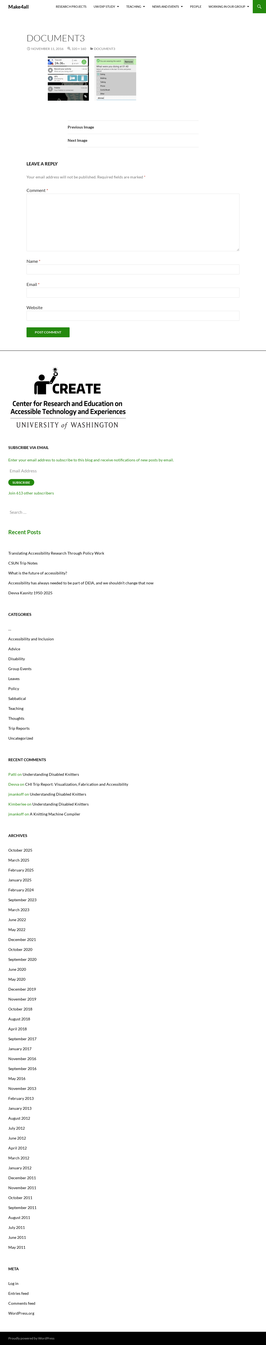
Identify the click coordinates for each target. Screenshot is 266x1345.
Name (33, 261)
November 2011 (22, 1187)
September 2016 (22, 1068)
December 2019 (22, 989)
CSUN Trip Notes (23, 563)
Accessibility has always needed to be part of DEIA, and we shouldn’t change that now (81, 583)
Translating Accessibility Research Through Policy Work (56, 553)
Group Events (19, 668)
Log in (13, 1283)
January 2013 (19, 1108)
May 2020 (16, 979)
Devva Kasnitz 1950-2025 (30, 592)
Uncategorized (20, 738)
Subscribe (21, 482)
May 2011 (16, 1247)
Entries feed (18, 1293)
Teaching (133, 6)
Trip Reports (19, 728)
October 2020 (20, 949)
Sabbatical (17, 698)
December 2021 (22, 939)
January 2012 (19, 1167)
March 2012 (18, 1158)
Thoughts (16, 718)
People (195, 6)
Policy (13, 688)
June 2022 (17, 919)
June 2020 (17, 969)
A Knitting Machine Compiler (55, 814)
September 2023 (22, 899)
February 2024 (21, 889)
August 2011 (19, 1217)
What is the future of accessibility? (37, 573)
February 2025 (21, 870)
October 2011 (20, 1197)
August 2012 (19, 1118)
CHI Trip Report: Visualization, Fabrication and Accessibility (76, 784)
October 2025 (20, 850)
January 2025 (19, 880)
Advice (14, 648)
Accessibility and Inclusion (31, 639)
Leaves (14, 678)
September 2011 (22, 1207)
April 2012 (17, 1148)
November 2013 (22, 1088)
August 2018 (19, 1019)
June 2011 (17, 1237)
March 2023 (18, 909)
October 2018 (20, 1009)
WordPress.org (21, 1313)
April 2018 (17, 1028)
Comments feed (21, 1303)
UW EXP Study (104, 6)
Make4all (18, 7)
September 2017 (22, 1038)
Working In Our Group (227, 6)
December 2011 (22, 1177)
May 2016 (16, 1078)
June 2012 (17, 1138)
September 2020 (22, 959)
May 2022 (16, 929)
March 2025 (18, 860)
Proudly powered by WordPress (31, 1338)
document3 (104, 49)
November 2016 (22, 1058)
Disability (16, 658)
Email (33, 284)
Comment (37, 190)
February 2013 (21, 1098)
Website (35, 307)
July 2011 (16, 1227)
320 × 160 (79, 49)
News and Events (165, 6)
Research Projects (71, 6)
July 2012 (16, 1128)
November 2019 (22, 999)
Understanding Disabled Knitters (51, 774)
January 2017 (19, 1048)
